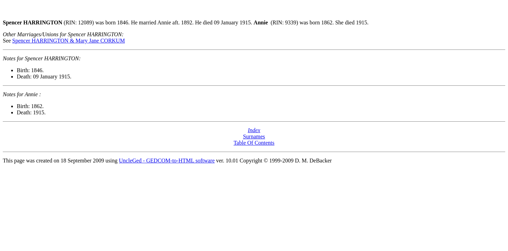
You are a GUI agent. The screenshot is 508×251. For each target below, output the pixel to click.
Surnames (254, 136)
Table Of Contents (253, 143)
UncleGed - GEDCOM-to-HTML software (167, 160)
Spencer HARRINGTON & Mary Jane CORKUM (68, 41)
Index (254, 130)
